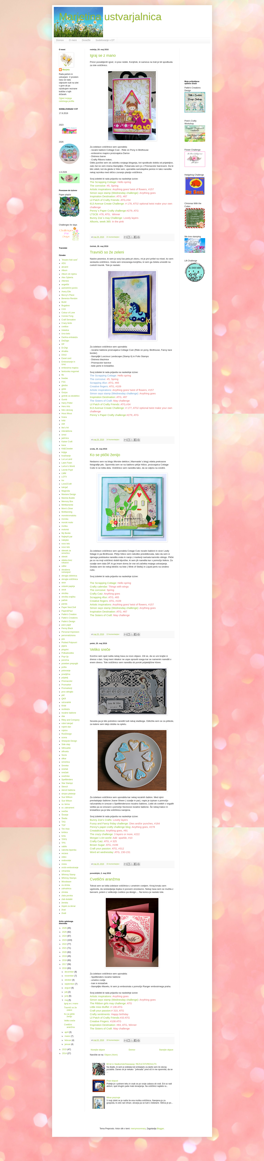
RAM (64, 706)
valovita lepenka (69, 850)
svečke (65, 811)
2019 (64, 956)
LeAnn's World (68, 466)
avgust (67, 988)
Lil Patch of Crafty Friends (104, 200)
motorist (65, 529)
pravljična (66, 674)
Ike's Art (65, 427)
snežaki (65, 772)
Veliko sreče (100, 649)
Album (64, 270)
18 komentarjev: (113, 1040)
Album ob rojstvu (69, 274)
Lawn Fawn (67, 463)
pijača (64, 646)
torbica (65, 832)
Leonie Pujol (67, 470)
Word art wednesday (101, 852)
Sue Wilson (67, 801)
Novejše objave (98, 1050)
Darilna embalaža (70, 337)
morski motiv (67, 522)
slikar (64, 758)
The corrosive (97, 185)
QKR (64, 698)
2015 (64, 1049)
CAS (64, 309)
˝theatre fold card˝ (70, 260)
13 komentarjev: (113, 634)
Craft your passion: (100, 848)
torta (64, 836)
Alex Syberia (67, 277)
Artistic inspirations (100, 189)
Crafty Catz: (96, 841)
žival (64, 910)
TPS (64, 843)
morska (65, 519)
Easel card (66, 358)
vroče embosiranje (70, 867)
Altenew (65, 281)
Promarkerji (67, 688)
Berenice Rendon (70, 298)
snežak (65, 769)
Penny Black (67, 628)
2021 (64, 948)
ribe (63, 716)
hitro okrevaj (67, 410)
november (69, 976)
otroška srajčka (69, 597)
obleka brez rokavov (67, 561)
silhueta (65, 751)
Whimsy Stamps (69, 878)
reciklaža (66, 709)
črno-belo (66, 333)
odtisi (64, 566)
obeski (65, 556)
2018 (64, 960)
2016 (64, 968)
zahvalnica (66, 888)
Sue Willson (67, 797)
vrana (64, 864)
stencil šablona (68, 790)
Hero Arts (66, 406)
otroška (65, 593)
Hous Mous (67, 413)
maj (66, 1000)
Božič (64, 302)
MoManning (67, 512)
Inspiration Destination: (103, 1025)
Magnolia (66, 491)
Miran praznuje (113, 1097)
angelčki (65, 284)
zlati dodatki (67, 899)
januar (67, 1044)
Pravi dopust (112, 1081)
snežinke (66, 776)
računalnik (66, 702)
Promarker (66, 685)
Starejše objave (166, 1050)
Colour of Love (68, 312)
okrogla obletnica (69, 576)
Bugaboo (66, 305)
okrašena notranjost (66, 571)
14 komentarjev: (113, 440)
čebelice (65, 330)
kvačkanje (66, 456)
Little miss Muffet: (100, 1007)
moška (65, 526)
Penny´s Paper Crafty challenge (108, 210)
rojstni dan (66, 727)
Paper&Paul (67, 611)
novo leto (66, 543)
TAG (64, 822)
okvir (64, 582)
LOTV (64, 477)
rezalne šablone (69, 713)
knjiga (64, 452)
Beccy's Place (68, 295)
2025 (64, 932)
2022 (64, 944)
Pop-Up (65, 656)
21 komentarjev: (113, 237)
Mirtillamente (67, 505)
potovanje (66, 670)
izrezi (64, 434)
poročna (65, 660)
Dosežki (86, 40)
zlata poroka (67, 895)
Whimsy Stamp (69, 874)
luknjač (65, 487)
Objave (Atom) (111, 1055)
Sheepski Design (69, 741)
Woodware (66, 881)
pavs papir (66, 625)
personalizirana (69, 635)
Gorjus (65, 392)
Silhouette (66, 748)
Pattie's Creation (69, 614)
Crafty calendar (98, 586)
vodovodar (66, 860)
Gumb (64, 399)
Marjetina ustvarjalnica (110, 16)
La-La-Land (67, 459)
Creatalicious (97, 830)
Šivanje (65, 815)
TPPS (64, 839)
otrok (64, 590)
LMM (64, 473)
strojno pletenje (69, 794)
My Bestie (66, 533)
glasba (65, 385)
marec (67, 1036)
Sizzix (64, 755)
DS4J (64, 355)
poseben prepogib (70, 663)
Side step (66, 744)
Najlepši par (67, 536)
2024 (64, 936)
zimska (65, 892)
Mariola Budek (68, 498)
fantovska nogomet (70, 371)
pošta (64, 667)
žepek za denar (69, 906)
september (69, 984)
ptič (63, 695)
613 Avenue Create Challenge (107, 203)
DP (63, 344)
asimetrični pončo (70, 288)
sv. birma (66, 804)
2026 (64, 928)
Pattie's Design (68, 621)
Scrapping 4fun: (99, 382)
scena (64, 737)
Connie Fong (67, 316)
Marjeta (66, 69)
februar (68, 1040)
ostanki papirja (68, 586)
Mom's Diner (67, 508)
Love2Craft (67, 484)
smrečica (66, 762)
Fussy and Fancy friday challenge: (109, 823)
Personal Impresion (70, 632)
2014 (64, 1053)
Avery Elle (66, 291)
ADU (64, 263)
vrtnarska (66, 871)
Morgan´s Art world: (101, 837)
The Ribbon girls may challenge (108, 1003)
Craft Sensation (69, 319)
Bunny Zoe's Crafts (101, 820)
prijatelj (65, 677)
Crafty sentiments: (100, 1014)
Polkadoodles (68, 653)
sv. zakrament (68, 807)
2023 (64, 940)
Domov (60, 40)
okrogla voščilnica (70, 579)
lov (63, 480)
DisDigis (65, 341)
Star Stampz (67, 783)
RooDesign (67, 734)
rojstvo (65, 730)
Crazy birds (67, 323)
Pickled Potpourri (69, 642)
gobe (64, 389)
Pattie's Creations (70, 618)
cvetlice (65, 326)
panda (64, 604)
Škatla (64, 818)
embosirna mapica (70, 368)
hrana (64, 417)
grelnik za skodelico (71, 396)
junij (66, 996)
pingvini (65, 649)
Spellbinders (67, 779)
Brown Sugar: (97, 845)
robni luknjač (67, 723)
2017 (64, 964)
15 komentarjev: (113, 864)
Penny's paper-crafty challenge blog (110, 827)
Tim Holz (66, 829)
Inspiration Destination (102, 196)
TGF (64, 825)
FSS (64, 382)
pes (63, 639)
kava (64, 445)
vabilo (64, 846)
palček (65, 600)
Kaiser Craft (67, 441)
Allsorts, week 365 (100, 221)
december (69, 972)
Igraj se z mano (103, 55)
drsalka (65, 351)
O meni (73, 40)
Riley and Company (71, 720)
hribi (64, 420)
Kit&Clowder (67, 448)
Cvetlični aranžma (105, 879)
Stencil (65, 786)
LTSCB (94, 214)
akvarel (65, 267)
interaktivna (67, 431)
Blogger (160, 1128)
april (66, 1032)
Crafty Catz (96, 593)
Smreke (65, 765)
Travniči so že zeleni (107, 252)
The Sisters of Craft (101, 400)
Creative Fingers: (99, 1021)
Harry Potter (67, 403)
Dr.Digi (65, 348)
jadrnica (65, 438)
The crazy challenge (101, 834)
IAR (63, 424)
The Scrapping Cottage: (103, 182)
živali (64, 913)
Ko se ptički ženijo (105, 455)
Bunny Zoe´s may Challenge (106, 218)
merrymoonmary (138, 1128)
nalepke (65, 540)
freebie (65, 378)
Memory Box (67, 501)
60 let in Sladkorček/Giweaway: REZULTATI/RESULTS (131, 1064)
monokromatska (69, 515)
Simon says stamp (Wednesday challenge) (114, 193)
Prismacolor (67, 681)
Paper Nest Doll (69, 607)
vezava (65, 853)
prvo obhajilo (67, 692)
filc (63, 375)
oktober (68, 980)
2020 (64, 952)
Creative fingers (99, 386)
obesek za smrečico (66, 551)
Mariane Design (69, 494)
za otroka (66, 885)
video (64, 857)
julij (66, 992)
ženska (65, 902)
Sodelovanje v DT (105, 40)
